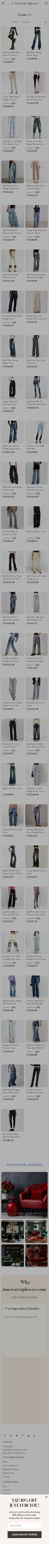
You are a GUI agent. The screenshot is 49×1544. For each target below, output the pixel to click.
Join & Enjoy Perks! (24, 1534)
